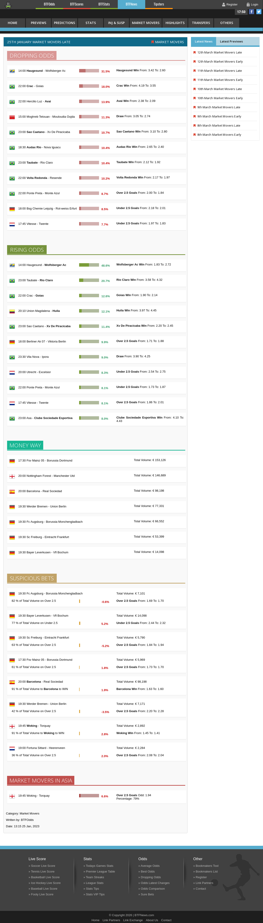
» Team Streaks (93, 877)
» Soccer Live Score (42, 865)
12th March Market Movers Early (218, 61)
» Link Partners (203, 883)
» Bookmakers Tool (205, 865)
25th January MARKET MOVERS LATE (38, 42)
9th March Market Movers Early (217, 116)
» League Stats (93, 883)
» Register (200, 877)
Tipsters (159, 4)
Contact (166, 920)
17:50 (241, 12)
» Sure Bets (146, 894)
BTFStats (104, 4)
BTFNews (131, 4)
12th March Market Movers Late (217, 52)
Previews (38, 23)
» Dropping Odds (149, 877)
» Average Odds (149, 865)
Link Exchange (133, 920)
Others (226, 23)
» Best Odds (146, 871)
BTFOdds (49, 4)
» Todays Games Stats (98, 865)
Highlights (175, 23)
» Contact (199, 888)
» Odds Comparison (151, 888)
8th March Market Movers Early (217, 135)
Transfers (201, 23)
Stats (91, 23)
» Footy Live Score (41, 894)
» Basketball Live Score (44, 877)
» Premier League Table (99, 871)
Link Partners (111, 920)
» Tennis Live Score (41, 871)
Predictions (64, 23)
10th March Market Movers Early (218, 98)
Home (95, 920)
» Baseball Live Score (43, 888)
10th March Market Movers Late (217, 89)
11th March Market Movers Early (218, 80)
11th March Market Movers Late (217, 71)
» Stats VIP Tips (94, 894)
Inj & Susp (116, 23)
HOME (12, 23)
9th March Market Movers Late (216, 107)
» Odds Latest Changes (154, 883)
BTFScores (76, 4)
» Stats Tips (91, 888)
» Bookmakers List (205, 871)
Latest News (203, 41)
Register (231, 4)
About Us (152, 920)
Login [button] (254, 4)
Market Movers (145, 23)
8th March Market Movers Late (216, 125)
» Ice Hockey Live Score (45, 883)
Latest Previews (231, 41)
